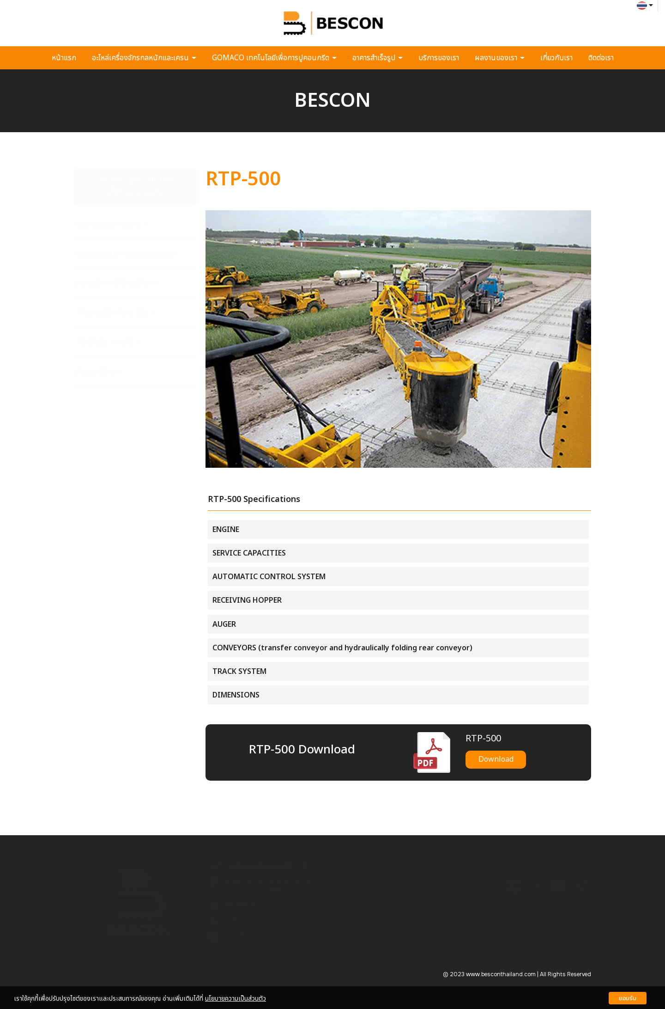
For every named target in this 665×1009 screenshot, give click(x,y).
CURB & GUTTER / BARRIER (127, 254)
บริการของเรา (438, 57)
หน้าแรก (64, 57)
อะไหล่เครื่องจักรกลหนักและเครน (144, 57)
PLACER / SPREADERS (116, 283)
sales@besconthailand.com (264, 936)
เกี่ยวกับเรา (556, 57)
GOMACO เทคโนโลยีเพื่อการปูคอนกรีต (274, 57)
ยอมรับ (627, 998)
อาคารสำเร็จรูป (377, 57)
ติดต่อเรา (601, 57)
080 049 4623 (244, 905)
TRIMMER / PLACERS (115, 313)
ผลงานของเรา (500, 57)
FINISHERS (98, 372)
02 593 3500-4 (245, 920)
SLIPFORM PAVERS (111, 225)
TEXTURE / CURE (108, 343)
